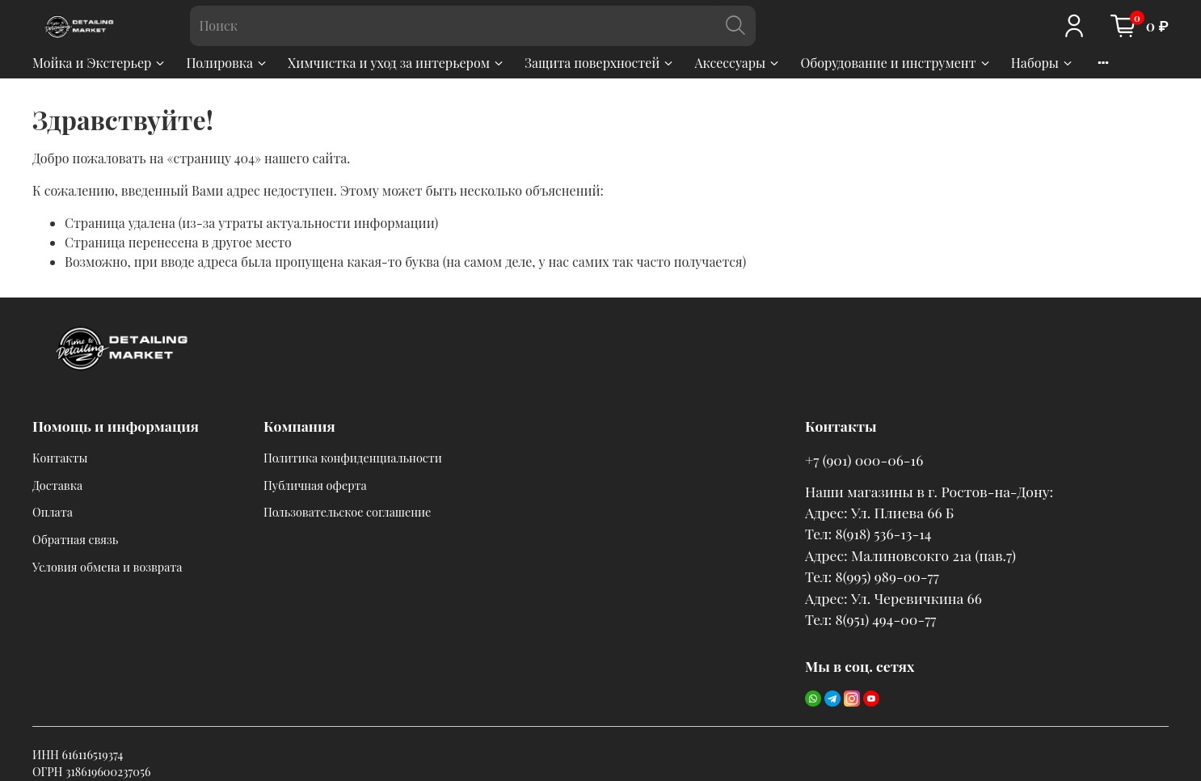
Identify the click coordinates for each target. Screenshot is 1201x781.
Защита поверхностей (600, 62)
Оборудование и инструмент (895, 62)
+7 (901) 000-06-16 (864, 459)
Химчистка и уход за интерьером (396, 62)
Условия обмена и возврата (107, 567)
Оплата (52, 512)
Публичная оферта (315, 485)
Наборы (1042, 62)
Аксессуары (737, 62)
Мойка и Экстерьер (99, 62)
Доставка (57, 485)
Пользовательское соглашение (347, 512)
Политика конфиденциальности (352, 458)
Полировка (227, 62)
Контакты (60, 458)
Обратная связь (75, 539)
